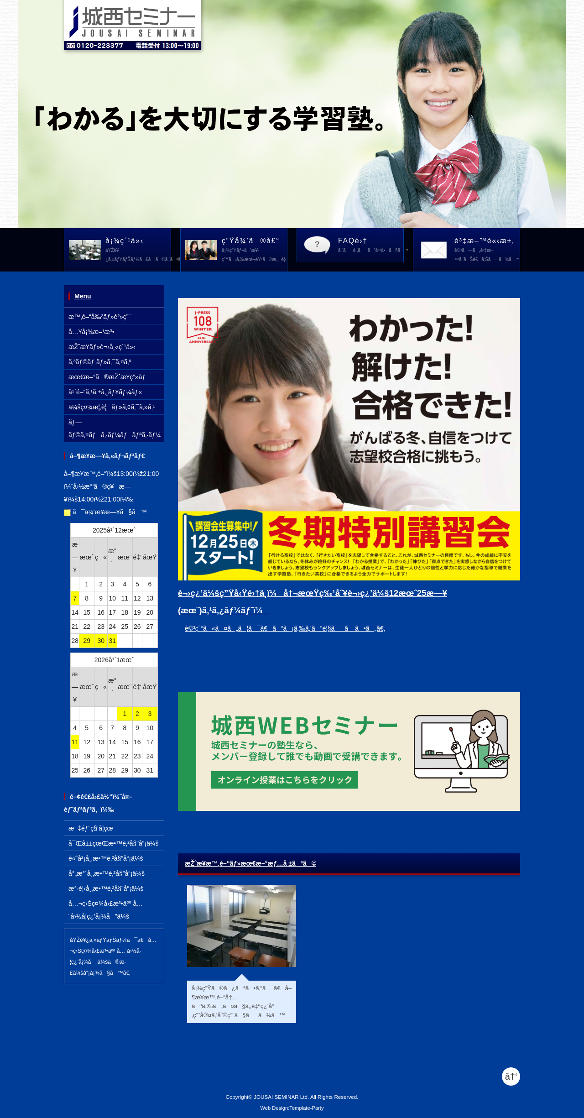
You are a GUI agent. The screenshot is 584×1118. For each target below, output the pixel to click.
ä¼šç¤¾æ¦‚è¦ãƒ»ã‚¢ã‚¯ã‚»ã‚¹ (111, 407)
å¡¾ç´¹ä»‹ (138, 250)
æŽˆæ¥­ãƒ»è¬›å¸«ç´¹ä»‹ (102, 346)
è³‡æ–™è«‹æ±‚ (487, 250)
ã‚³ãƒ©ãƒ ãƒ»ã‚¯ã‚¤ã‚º (99, 362)
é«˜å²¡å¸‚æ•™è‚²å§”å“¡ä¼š (105, 858)
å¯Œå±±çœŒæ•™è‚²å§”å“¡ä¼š (113, 843)
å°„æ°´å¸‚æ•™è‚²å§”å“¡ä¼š (106, 873)
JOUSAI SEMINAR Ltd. (281, 1097)
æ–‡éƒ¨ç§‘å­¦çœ (93, 828)
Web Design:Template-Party (291, 1108)
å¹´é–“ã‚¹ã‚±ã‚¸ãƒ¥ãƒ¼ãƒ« (105, 392)
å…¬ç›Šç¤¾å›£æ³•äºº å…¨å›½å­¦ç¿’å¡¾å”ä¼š (105, 910)
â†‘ (511, 1076)
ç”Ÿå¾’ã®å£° (254, 250)
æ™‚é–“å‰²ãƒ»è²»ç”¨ (99, 316)
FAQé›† (371, 246)
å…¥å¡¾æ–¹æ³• (91, 331)
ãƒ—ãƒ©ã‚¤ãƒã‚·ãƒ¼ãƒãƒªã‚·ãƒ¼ (114, 428)
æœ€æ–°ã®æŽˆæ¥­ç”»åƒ (109, 377)
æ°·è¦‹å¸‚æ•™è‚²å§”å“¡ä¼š (105, 888)
